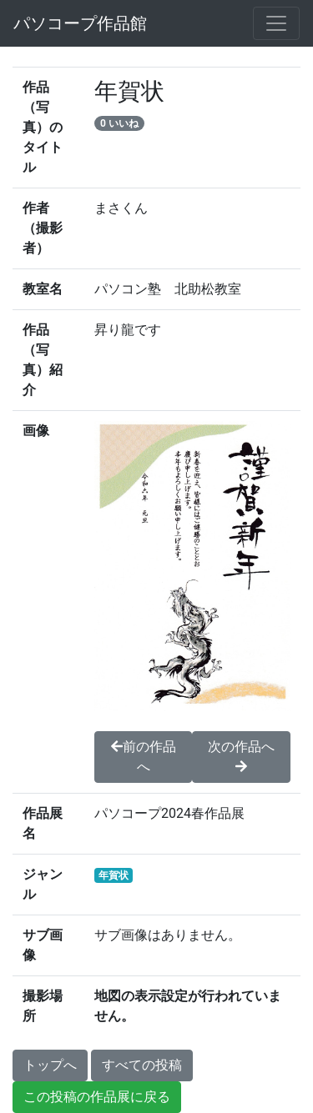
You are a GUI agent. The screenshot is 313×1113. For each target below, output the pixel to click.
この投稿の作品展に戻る (96, 1097)
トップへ (50, 1065)
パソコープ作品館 (80, 23)
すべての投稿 (142, 1065)
